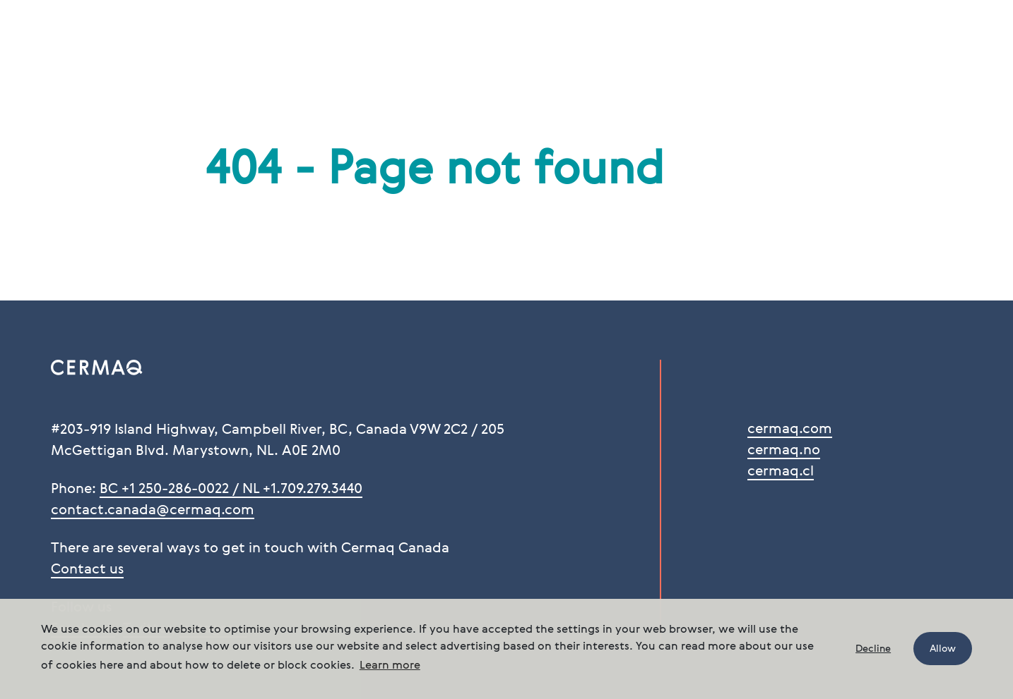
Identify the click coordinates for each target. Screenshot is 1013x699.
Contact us (87, 570)
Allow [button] (943, 649)
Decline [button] (873, 649)
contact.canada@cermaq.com (152, 511)
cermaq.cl (780, 472)
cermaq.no (783, 451)
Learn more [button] (390, 665)
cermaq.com (789, 430)
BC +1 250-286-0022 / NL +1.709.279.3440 (231, 489)
